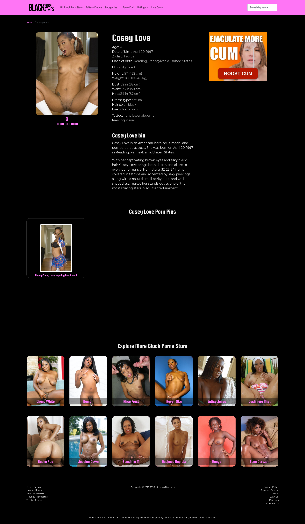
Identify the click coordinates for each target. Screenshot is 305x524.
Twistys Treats (33, 500)
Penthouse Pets (35, 493)
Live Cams (157, 7)
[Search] (262, 7)
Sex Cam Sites (208, 517)
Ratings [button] (141, 7)
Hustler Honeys (34, 490)
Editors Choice (94, 7)
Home (29, 22)
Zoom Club (128, 7)
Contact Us (272, 503)
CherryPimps (33, 487)
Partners (274, 500)
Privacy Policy (271, 487)
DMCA (275, 493)
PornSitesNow (97, 517)
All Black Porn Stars (71, 7)
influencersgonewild (187, 517)
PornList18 (112, 517)
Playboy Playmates (36, 496)
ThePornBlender (129, 517)
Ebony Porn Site (165, 517)
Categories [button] (111, 7)
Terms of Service (270, 490)
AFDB (74, 124)
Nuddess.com (146, 517)
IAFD (67, 124)
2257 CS (274, 496)
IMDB (60, 124)
